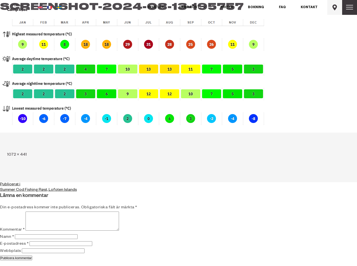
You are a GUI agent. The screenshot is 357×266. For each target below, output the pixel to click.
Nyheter (155, 7)
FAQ (282, 7)
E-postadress (14, 248)
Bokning (256, 7)
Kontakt (309, 7)
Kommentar (12, 234)
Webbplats (10, 255)
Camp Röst (189, 7)
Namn (7, 241)
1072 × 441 (17, 155)
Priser (226, 7)
